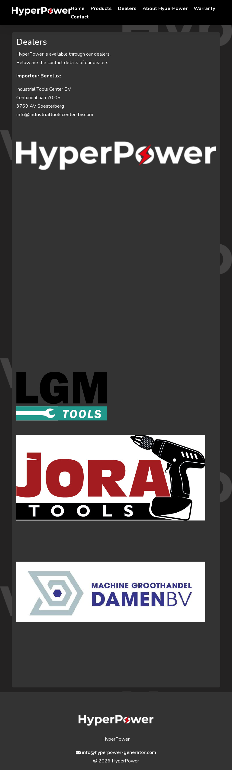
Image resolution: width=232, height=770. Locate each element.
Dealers (127, 8)
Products (101, 8)
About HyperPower (165, 8)
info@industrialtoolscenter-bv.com (54, 114)
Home (78, 8)
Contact (80, 17)
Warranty (204, 8)
